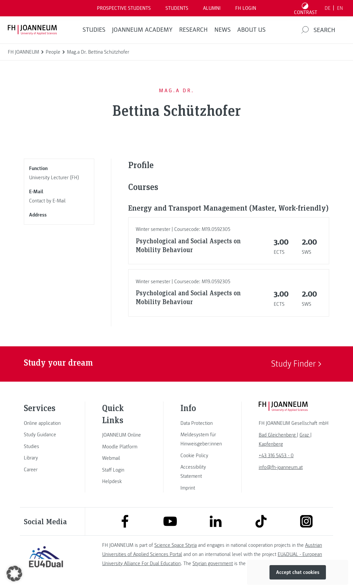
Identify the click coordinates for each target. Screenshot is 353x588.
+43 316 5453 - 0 (276, 455)
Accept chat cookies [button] (297, 572)
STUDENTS (176, 8)
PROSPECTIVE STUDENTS (124, 8)
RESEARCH (193, 30)
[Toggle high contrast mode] (306, 8)
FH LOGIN (245, 8)
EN (340, 8)
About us (251, 30)
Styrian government (212, 563)
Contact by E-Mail (47, 201)
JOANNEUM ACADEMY (142, 30)
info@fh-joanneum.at (281, 467)
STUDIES (94, 30)
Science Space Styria (175, 545)
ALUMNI (212, 8)
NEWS (222, 30)
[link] (46, 423)
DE (327, 8)
